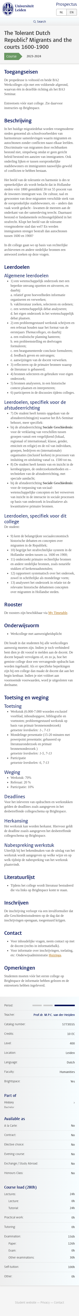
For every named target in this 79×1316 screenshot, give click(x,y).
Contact (59, 1303)
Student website (25, 1303)
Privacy (45, 1303)
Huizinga (55, 955)
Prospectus (66, 4)
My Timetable (57, 613)
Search (41, 22)
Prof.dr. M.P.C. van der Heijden (54, 1015)
